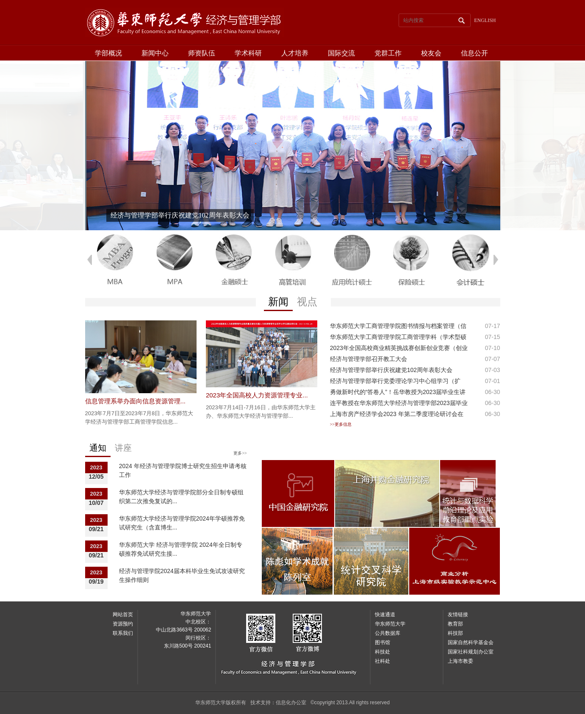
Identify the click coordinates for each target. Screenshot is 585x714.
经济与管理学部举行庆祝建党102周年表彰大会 (391, 370)
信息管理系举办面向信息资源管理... (135, 401)
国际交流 (341, 53)
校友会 (431, 53)
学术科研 (248, 53)
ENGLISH (485, 20)
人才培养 (294, 53)
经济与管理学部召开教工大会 (368, 359)
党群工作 (388, 53)
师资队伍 (201, 53)
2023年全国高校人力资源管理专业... (257, 395)
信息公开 (474, 53)
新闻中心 (155, 53)
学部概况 (108, 53)
